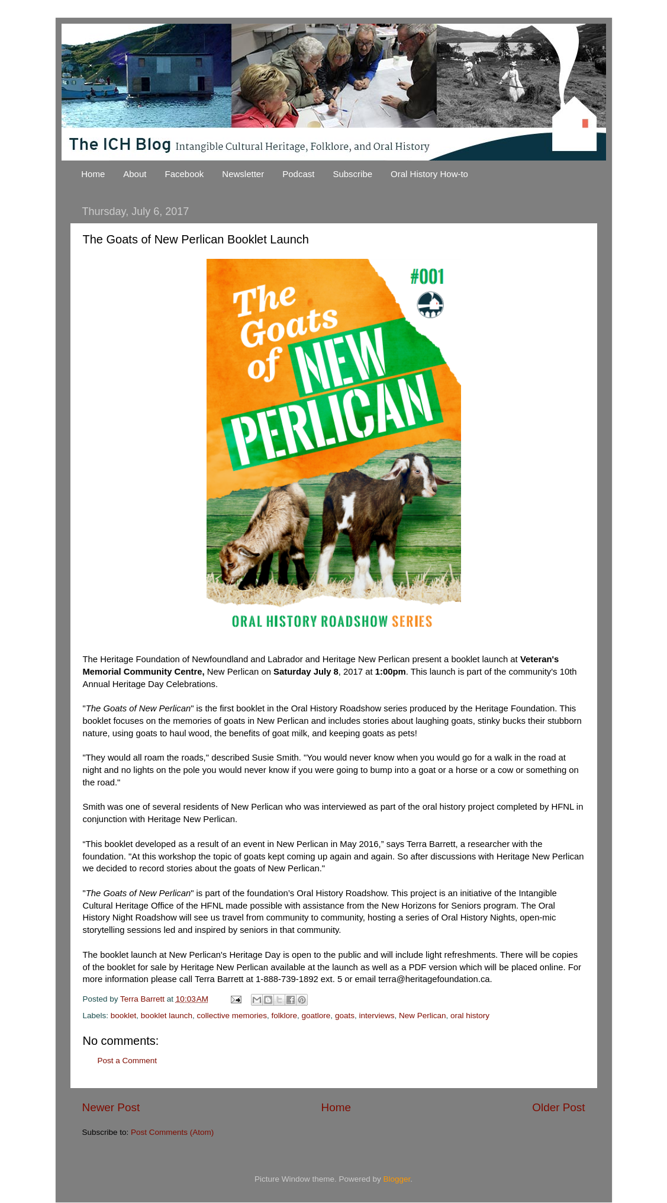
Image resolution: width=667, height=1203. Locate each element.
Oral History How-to (429, 174)
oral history (469, 1015)
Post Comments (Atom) (172, 1132)
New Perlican (422, 1015)
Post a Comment (127, 1060)
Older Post (558, 1107)
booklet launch (166, 1015)
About (134, 174)
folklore (285, 1015)
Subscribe (352, 174)
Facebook (184, 174)
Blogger (397, 1179)
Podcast (298, 174)
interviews (376, 1015)
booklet (124, 1015)
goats (345, 1015)
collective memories (231, 1015)
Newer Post (111, 1107)
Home (93, 174)
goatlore (316, 1015)
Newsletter (243, 174)
